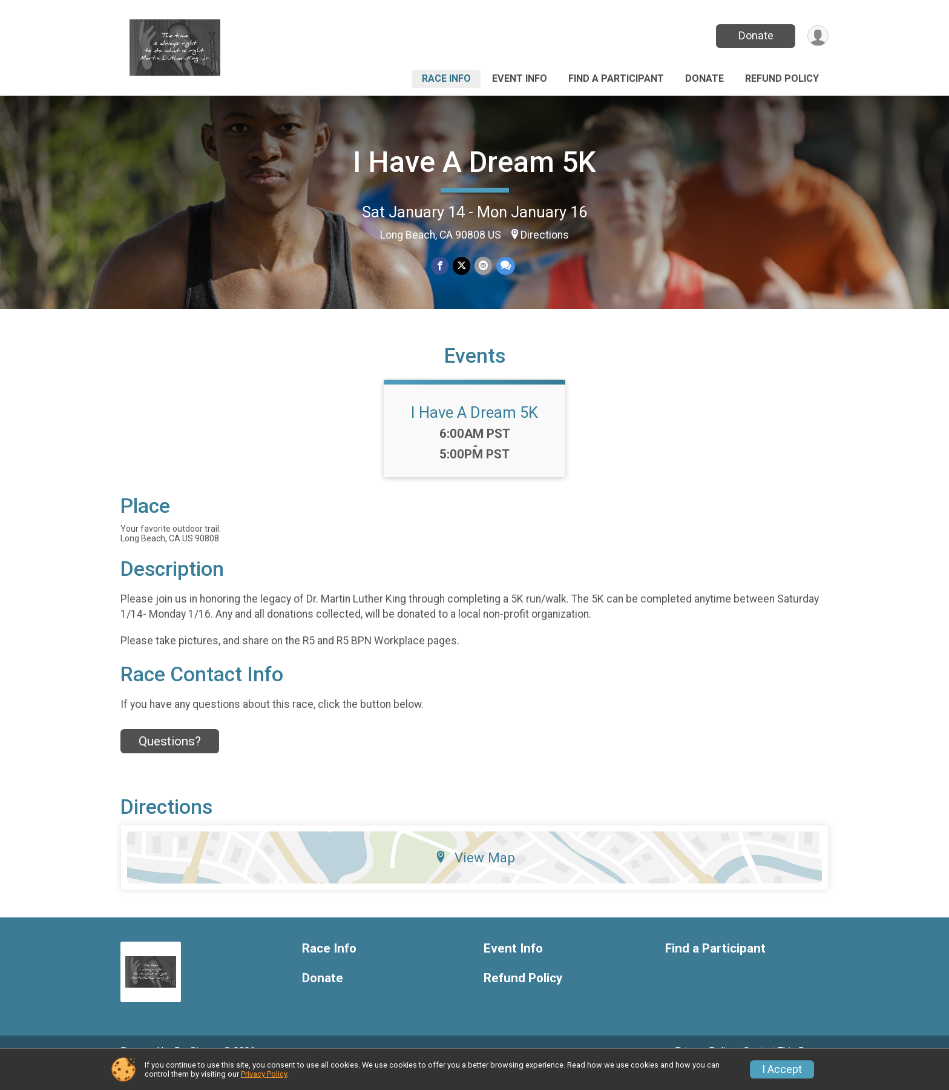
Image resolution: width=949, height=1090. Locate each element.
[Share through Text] (504, 266)
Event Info (519, 78)
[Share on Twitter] (461, 266)
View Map (475, 874)
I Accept (782, 1069)
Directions (544, 235)
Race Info (446, 78)
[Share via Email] (482, 266)
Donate (754, 35)
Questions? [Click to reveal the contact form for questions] (170, 758)
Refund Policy (782, 78)
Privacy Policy (264, 1073)
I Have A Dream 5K (474, 162)
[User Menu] (817, 36)
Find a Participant (616, 78)
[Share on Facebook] (440, 266)
